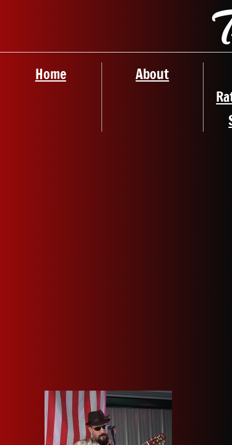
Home (50, 73)
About (152, 73)
